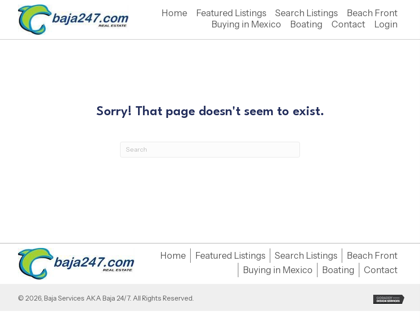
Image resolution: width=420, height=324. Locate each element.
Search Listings (306, 255)
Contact (381, 270)
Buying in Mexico (278, 270)
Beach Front (372, 255)
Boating (338, 270)
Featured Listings (230, 255)
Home (173, 255)
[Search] (210, 150)
